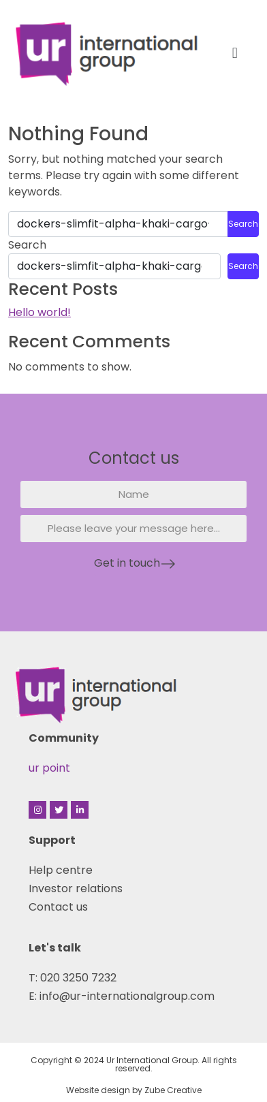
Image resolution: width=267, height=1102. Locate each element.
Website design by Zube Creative (134, 1090)
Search (27, 245)
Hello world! (39, 312)
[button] (234, 52)
